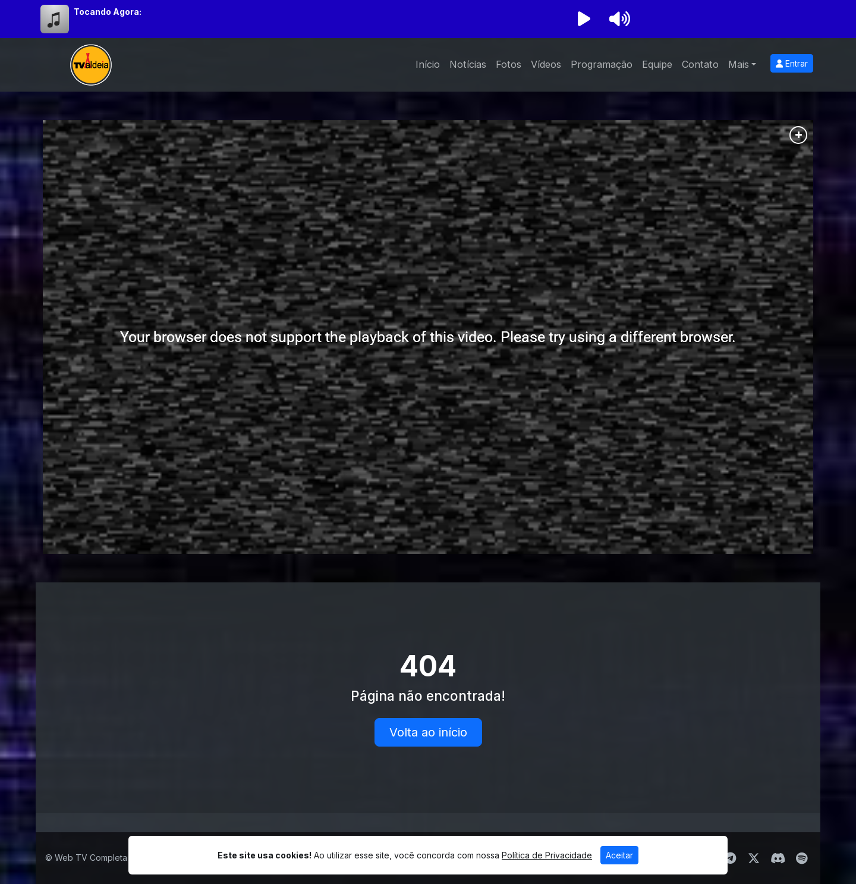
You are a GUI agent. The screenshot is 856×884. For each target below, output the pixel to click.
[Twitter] (754, 858)
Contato (700, 64)
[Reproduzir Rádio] (583, 19)
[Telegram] (730, 858)
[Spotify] (801, 858)
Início (428, 64)
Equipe (657, 64)
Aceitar (619, 855)
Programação (601, 64)
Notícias (467, 64)
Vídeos (546, 64)
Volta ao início (428, 732)
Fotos (508, 64)
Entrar (792, 63)
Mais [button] (738, 64)
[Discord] (777, 858)
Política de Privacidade (547, 855)
